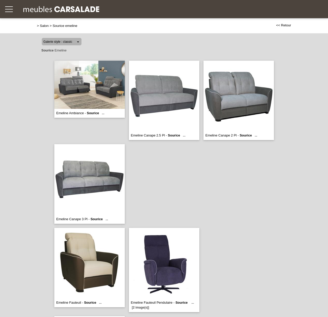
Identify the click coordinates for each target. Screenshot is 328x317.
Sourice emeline (65, 26)
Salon (44, 26)
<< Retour (283, 25)
